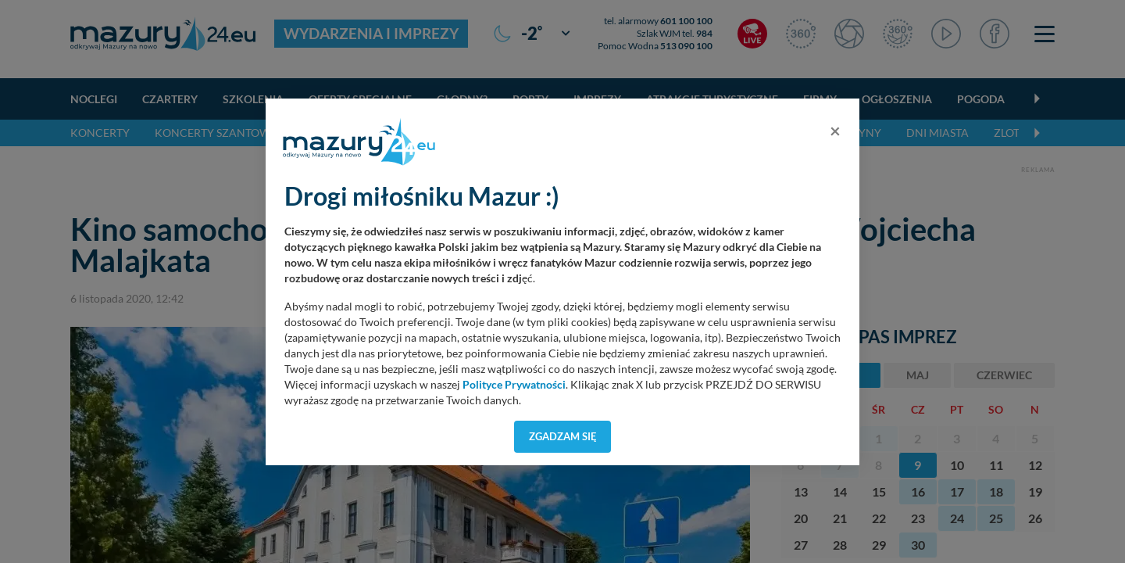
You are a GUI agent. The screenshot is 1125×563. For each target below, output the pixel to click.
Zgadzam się (563, 436)
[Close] (835, 130)
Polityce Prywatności (514, 384)
